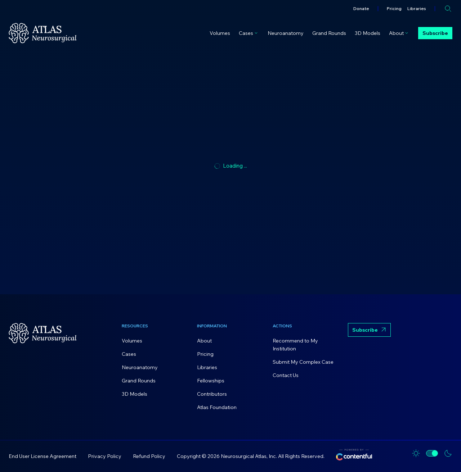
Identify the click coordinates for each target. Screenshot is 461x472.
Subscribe (435, 33)
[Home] (43, 33)
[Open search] (448, 8)
